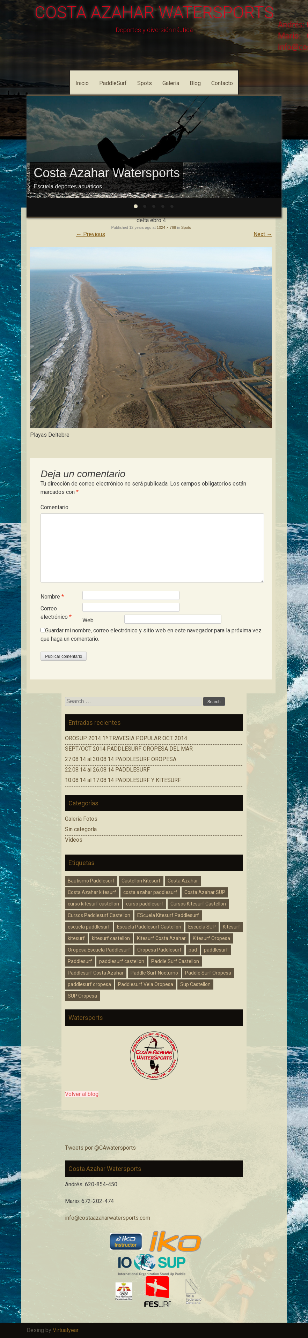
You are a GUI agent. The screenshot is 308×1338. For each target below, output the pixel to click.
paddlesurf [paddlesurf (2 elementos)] (216, 950)
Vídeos (73, 839)
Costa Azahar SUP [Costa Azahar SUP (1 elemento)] (204, 892)
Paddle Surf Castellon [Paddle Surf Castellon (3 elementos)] (175, 961)
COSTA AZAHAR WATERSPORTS (154, 12)
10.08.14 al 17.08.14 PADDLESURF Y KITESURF (123, 780)
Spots (144, 83)
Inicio (82, 83)
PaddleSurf (113, 83)
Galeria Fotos (81, 818)
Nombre (52, 596)
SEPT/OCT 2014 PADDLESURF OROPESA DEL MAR (129, 748)
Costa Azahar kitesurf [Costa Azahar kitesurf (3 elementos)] (92, 892)
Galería (170, 83)
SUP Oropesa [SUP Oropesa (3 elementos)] (82, 996)
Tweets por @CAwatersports (100, 1147)
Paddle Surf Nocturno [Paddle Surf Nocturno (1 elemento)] (154, 973)
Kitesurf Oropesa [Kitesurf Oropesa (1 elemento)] (211, 938)
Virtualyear (66, 1330)
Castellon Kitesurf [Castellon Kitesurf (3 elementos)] (141, 881)
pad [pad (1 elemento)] (193, 950)
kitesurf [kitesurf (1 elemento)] (76, 938)
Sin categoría (81, 829)
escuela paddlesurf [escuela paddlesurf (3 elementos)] (89, 927)
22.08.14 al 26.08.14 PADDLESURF (107, 769)
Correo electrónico (56, 612)
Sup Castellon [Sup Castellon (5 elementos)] (195, 984)
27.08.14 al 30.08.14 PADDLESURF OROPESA (120, 759)
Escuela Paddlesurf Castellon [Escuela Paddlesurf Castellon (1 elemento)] (149, 927)
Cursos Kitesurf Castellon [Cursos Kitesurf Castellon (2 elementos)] (198, 904)
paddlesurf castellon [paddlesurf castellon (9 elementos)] (121, 961)
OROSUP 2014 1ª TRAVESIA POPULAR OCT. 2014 (126, 738)
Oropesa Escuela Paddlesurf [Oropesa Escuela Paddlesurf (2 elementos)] (99, 950)
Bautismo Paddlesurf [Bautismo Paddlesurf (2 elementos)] (91, 881)
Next (263, 234)
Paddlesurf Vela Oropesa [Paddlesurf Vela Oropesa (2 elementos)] (145, 984)
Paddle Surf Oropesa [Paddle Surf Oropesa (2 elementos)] (208, 973)
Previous (90, 234)
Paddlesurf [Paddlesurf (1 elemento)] (80, 961)
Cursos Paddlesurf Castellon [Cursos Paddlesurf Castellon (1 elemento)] (99, 915)
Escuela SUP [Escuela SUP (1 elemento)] (202, 927)
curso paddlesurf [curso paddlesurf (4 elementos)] (144, 904)
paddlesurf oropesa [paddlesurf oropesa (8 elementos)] (89, 984)
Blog (195, 83)
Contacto (222, 83)
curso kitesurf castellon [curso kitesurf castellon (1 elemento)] (93, 904)
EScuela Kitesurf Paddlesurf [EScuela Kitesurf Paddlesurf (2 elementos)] (168, 915)
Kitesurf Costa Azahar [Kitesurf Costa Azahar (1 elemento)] (161, 938)
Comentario (54, 507)
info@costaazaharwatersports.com (107, 1218)
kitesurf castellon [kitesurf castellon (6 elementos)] (111, 938)
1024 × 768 (166, 227)
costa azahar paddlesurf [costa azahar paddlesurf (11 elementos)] (150, 892)
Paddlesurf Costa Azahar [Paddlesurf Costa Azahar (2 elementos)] (96, 973)
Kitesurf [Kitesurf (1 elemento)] (231, 927)
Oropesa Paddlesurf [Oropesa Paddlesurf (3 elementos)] (159, 950)
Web (88, 620)
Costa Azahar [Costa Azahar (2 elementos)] (183, 881)
